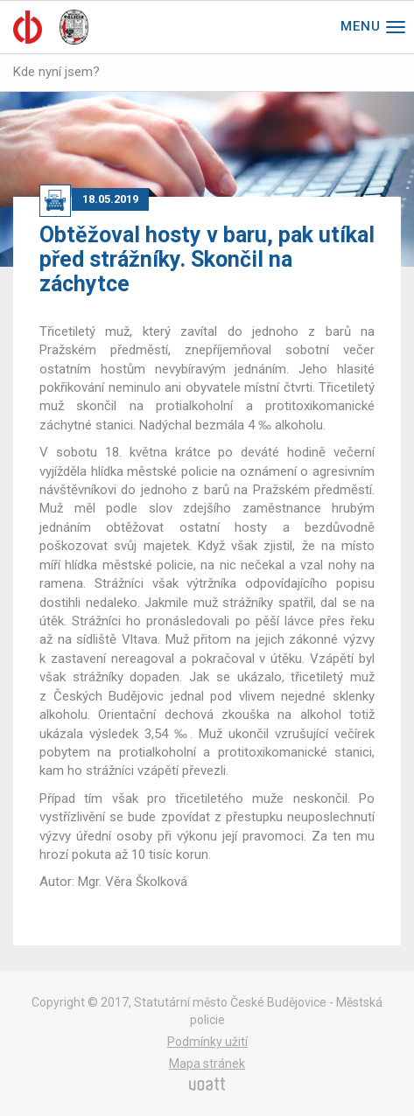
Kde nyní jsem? (56, 72)
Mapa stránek (207, 1064)
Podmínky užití (207, 1042)
